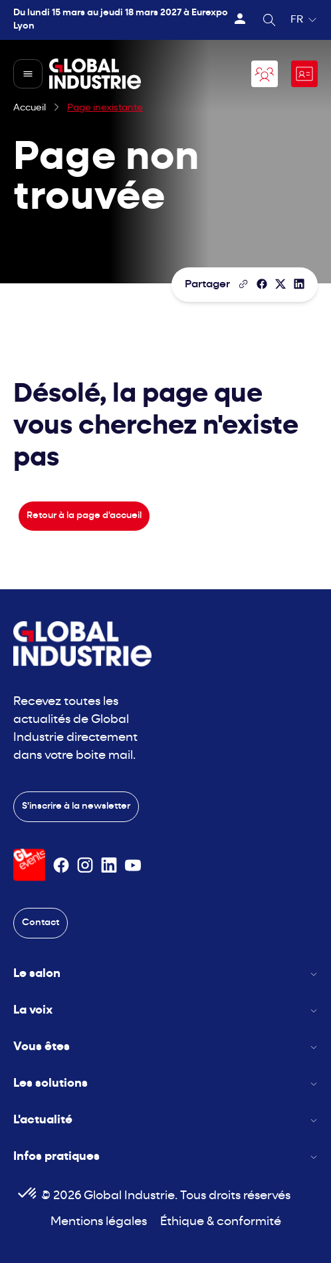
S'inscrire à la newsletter (76, 806)
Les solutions (165, 1083)
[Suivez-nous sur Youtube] (133, 865)
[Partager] (262, 284)
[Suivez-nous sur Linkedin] (109, 865)
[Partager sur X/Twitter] (280, 284)
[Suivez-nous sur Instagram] (85, 865)
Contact (40, 923)
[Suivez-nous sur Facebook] (61, 865)
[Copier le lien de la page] (243, 284)
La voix (165, 1010)
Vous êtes (165, 1047)
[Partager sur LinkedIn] (299, 284)
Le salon (165, 974)
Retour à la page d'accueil (84, 516)
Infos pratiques (165, 1157)
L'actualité (165, 1120)
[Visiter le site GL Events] (29, 865)
